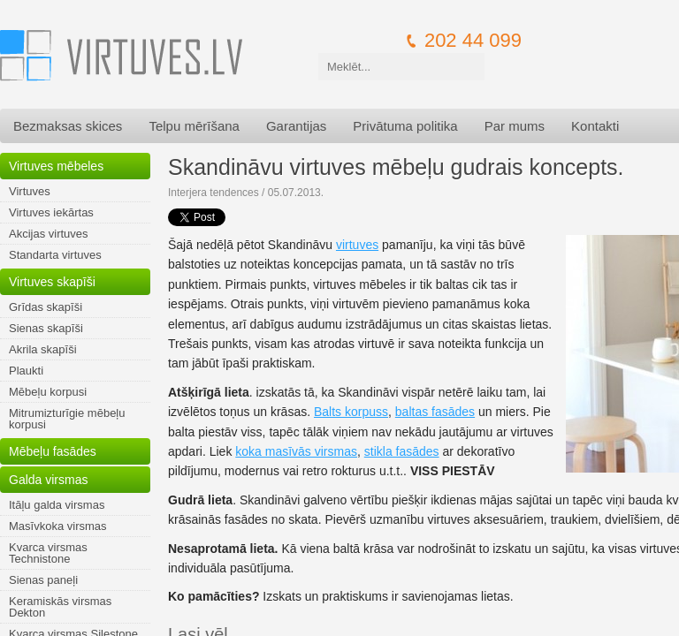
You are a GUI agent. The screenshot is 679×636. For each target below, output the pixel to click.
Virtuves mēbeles (56, 166)
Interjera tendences (213, 192)
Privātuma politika (405, 125)
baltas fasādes (435, 412)
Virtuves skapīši (52, 282)
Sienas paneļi (43, 580)
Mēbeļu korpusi (48, 391)
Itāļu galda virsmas (56, 504)
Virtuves (29, 191)
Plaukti (26, 370)
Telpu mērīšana (194, 125)
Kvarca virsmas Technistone (48, 553)
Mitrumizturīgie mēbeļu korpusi (67, 418)
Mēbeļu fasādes (52, 451)
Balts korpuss (351, 412)
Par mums (514, 125)
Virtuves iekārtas (51, 212)
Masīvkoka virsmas (58, 526)
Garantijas (296, 125)
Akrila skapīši (43, 349)
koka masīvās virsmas (296, 451)
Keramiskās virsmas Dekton (60, 606)
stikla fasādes (401, 451)
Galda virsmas (48, 480)
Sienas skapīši (46, 328)
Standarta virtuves (55, 254)
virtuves (357, 245)
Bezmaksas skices (67, 125)
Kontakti (595, 125)
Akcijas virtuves (48, 233)
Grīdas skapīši (45, 307)
